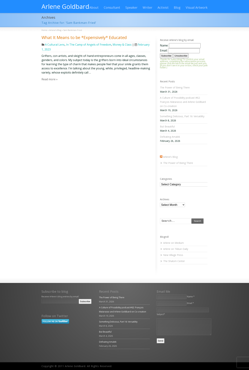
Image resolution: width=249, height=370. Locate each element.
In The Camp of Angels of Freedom (88, 44)
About (94, 7)
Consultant (112, 7)
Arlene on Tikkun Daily (175, 249)
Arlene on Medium (173, 242)
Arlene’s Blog (170, 156)
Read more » (50, 79)
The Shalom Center (174, 261)
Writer (147, 7)
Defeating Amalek (170, 136)
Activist (163, 7)
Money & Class (122, 44)
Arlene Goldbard (65, 6)
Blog (177, 7)
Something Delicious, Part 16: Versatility (182, 116)
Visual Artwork (197, 7)
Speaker (131, 7)
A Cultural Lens (55, 44)
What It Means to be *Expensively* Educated (84, 37)
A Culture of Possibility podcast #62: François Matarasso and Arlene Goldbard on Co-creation (183, 102)
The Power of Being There (175, 87)
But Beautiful (167, 126)
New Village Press (173, 255)
